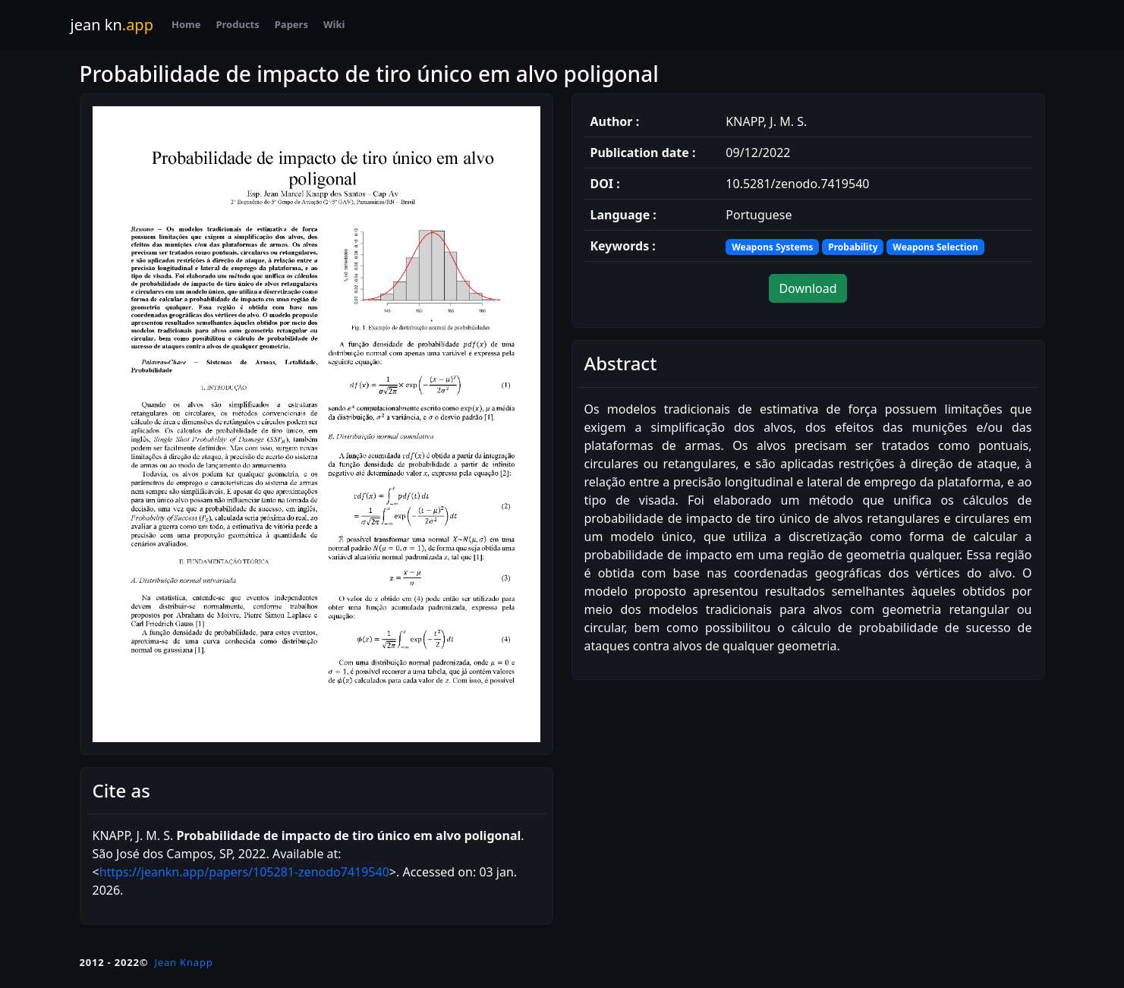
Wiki (334, 24)
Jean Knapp (184, 962)
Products (237, 24)
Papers (291, 24)
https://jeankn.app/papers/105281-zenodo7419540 (244, 872)
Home (186, 24)
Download (807, 288)
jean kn (112, 24)
